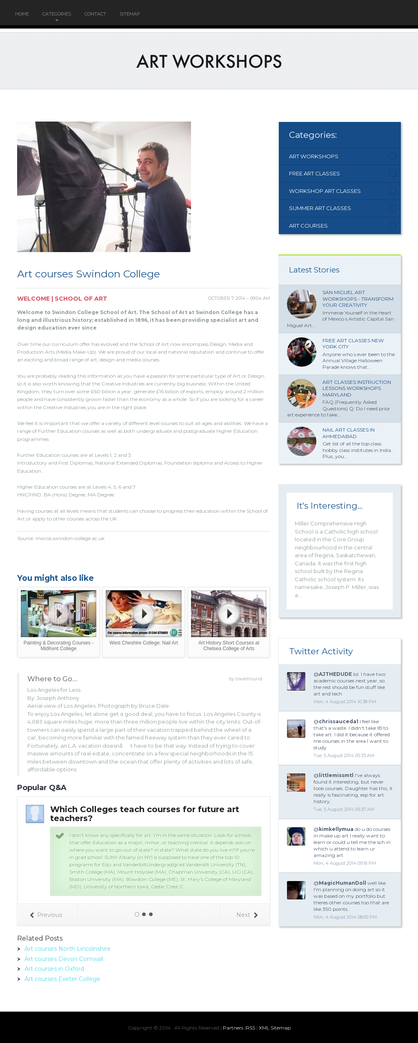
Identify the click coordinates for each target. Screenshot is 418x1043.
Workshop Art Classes (325, 191)
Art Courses (308, 225)
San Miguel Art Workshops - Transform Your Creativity (358, 298)
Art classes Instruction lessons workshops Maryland (356, 388)
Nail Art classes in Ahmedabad (348, 433)
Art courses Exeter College (62, 979)
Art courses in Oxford (54, 968)
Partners (233, 1028)
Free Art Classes (314, 173)
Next (247, 915)
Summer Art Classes (320, 208)
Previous (46, 915)
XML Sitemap (275, 1028)
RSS (250, 1028)
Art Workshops (313, 156)
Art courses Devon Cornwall (63, 959)
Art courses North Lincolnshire (67, 948)
